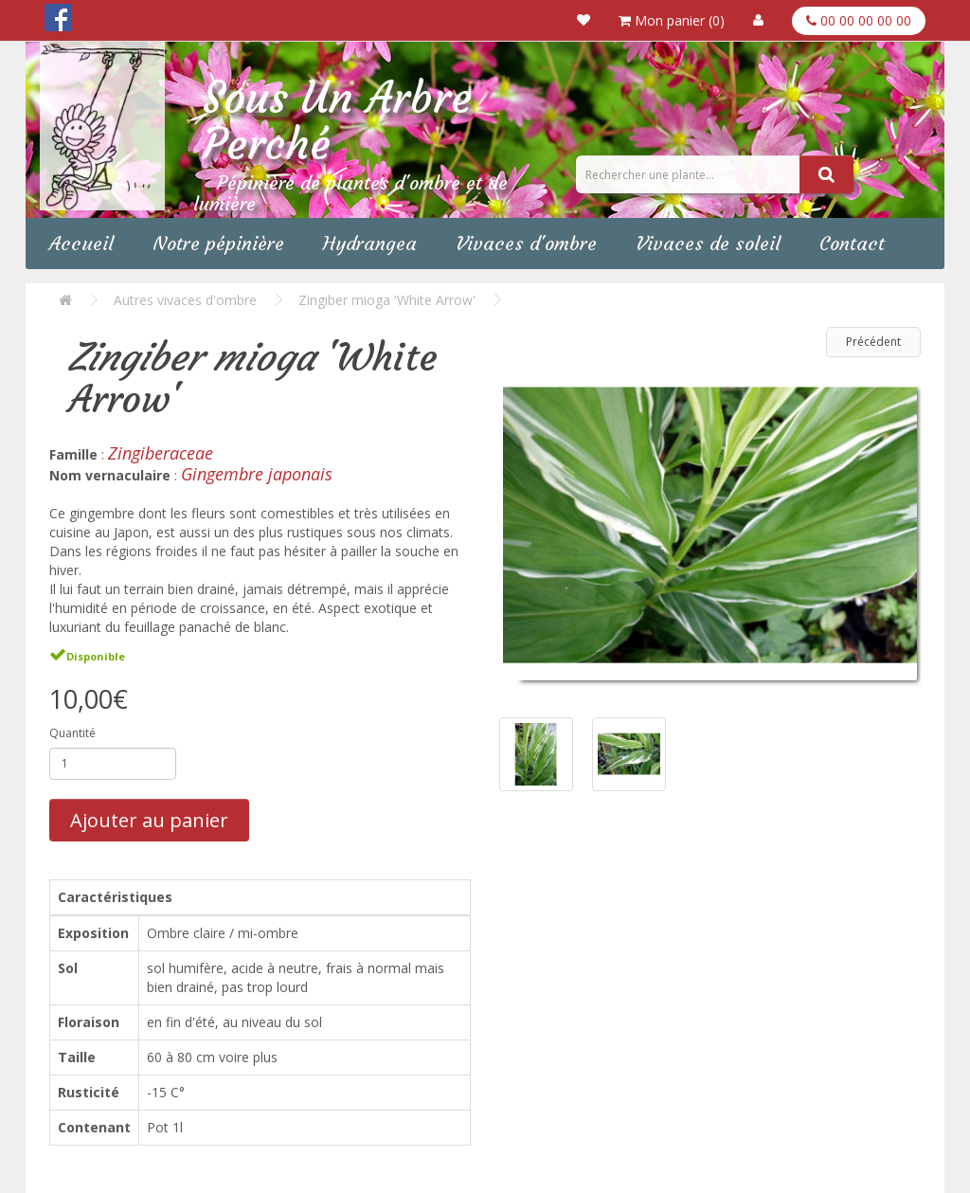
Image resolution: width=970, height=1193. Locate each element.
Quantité (72, 733)
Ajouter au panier (149, 820)
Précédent (873, 342)
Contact (852, 243)
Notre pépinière (218, 243)
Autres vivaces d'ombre (185, 300)
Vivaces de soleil (708, 243)
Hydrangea (370, 243)
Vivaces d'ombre (526, 243)
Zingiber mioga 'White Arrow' (387, 300)
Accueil (81, 243)
